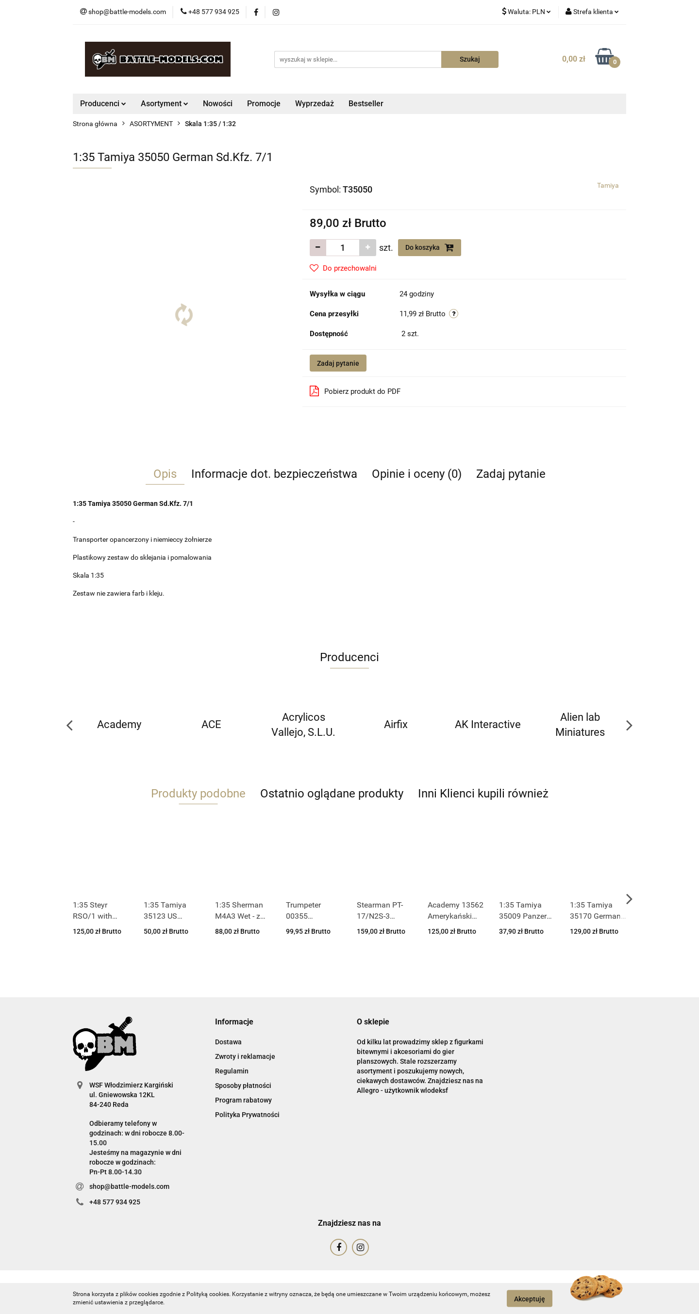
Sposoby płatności (243, 1085)
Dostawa (228, 1042)
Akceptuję (529, 1298)
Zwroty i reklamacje (245, 1056)
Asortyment (164, 103)
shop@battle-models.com (129, 1186)
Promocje (264, 103)
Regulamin (232, 1071)
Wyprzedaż (314, 103)
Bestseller (366, 103)
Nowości (218, 103)
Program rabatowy (243, 1100)
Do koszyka (429, 247)
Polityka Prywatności (247, 1115)
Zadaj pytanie (338, 363)
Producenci (103, 103)
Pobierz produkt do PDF (355, 391)
